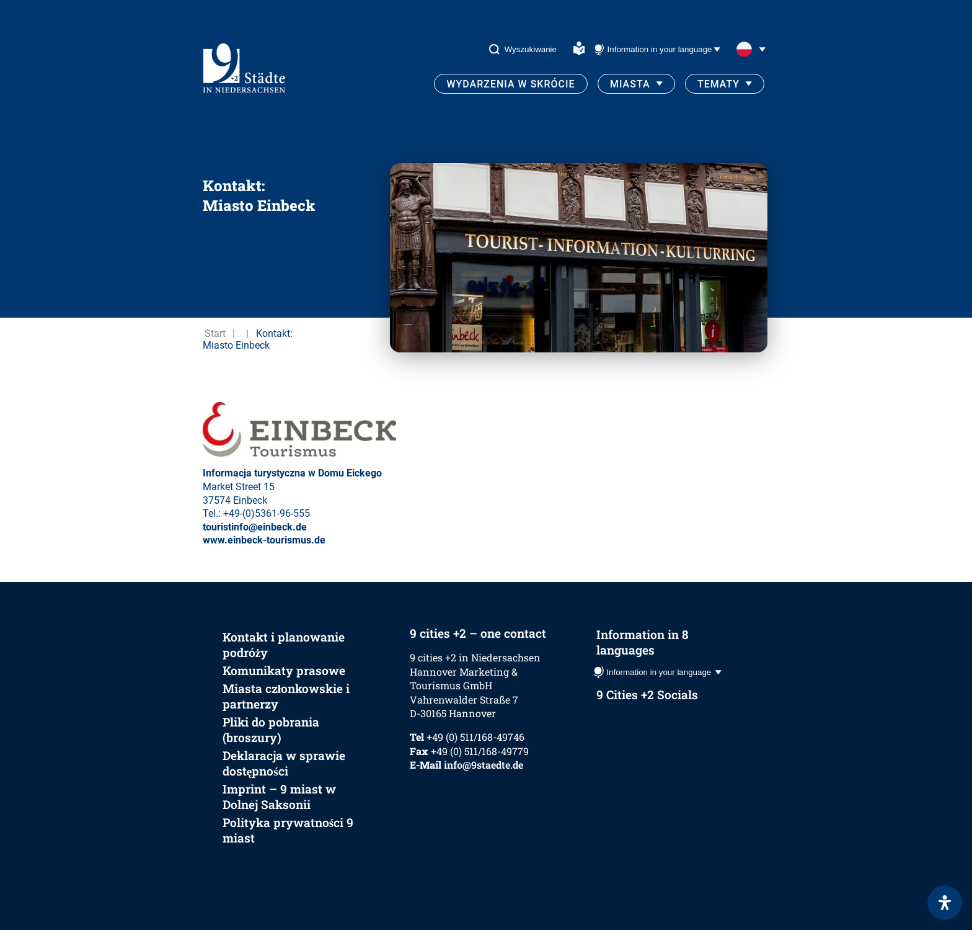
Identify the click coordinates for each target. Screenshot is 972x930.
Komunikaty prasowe (284, 670)
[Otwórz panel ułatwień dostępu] (944, 902)
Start (215, 333)
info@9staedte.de (483, 764)
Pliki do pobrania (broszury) (271, 729)
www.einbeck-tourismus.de (264, 540)
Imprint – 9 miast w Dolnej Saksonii (279, 796)
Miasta (630, 84)
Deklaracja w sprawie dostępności (284, 763)
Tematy (718, 84)
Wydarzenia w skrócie (510, 84)
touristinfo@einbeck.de (255, 527)
